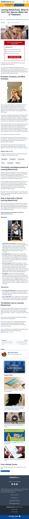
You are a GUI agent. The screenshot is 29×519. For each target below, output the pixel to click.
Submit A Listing (14, 500)
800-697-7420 (19, 5)
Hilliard (18, 163)
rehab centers (19, 467)
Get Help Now (9, 4)
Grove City (21, 159)
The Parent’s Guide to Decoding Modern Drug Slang (14, 453)
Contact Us (14, 495)
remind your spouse (6, 245)
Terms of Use (14, 509)
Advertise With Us (14, 503)
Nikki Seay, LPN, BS (13, 352)
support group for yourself (8, 282)
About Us (14, 497)
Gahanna (12, 159)
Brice (3, 163)
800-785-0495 (15, 57)
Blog (4, 19)
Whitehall (4, 159)
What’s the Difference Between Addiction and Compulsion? (14, 384)
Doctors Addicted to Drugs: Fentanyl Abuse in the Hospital (14, 436)
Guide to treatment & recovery (20, 147)
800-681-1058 (5, 332)
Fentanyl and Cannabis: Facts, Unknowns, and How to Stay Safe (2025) (21, 342)
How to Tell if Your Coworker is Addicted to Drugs (14, 419)
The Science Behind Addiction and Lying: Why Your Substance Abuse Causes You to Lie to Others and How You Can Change (14, 402)
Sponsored (9, 5)
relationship (4, 183)
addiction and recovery (7, 214)
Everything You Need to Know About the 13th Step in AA (8, 342)
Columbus (10, 163)
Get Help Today (14, 516)
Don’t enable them (6, 296)
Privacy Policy (14, 512)
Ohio (11, 151)
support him (5, 178)
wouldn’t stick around (15, 137)
